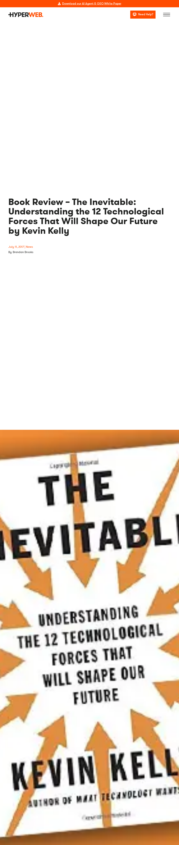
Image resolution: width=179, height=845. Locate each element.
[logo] (25, 14)
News (29, 247)
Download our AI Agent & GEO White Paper (91, 3)
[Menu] (167, 14)
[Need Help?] (143, 15)
